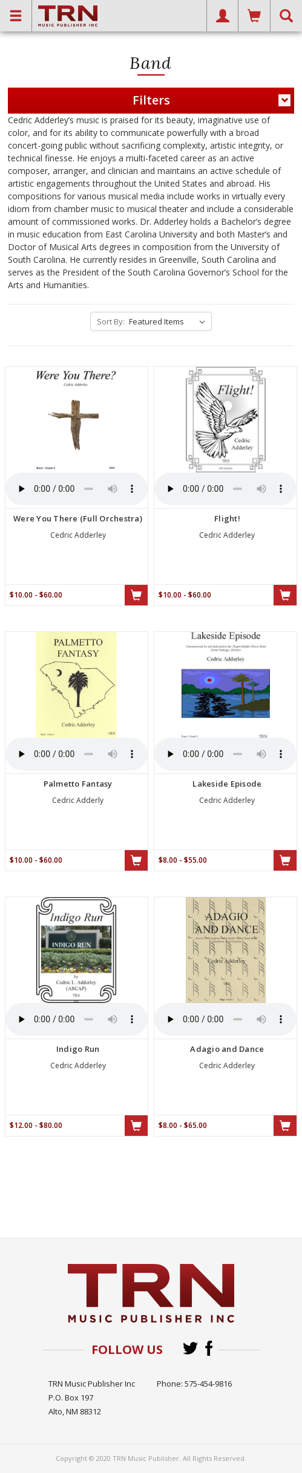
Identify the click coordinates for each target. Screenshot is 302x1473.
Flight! (227, 518)
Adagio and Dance (227, 1048)
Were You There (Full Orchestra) (77, 518)
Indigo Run (78, 1048)
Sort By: (111, 321)
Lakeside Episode (226, 783)
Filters (212, 100)
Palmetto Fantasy (78, 783)
